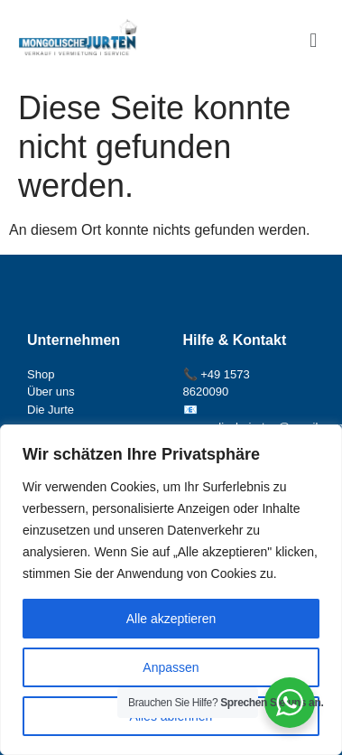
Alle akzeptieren (171, 618)
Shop (40, 374)
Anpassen (171, 667)
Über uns (51, 391)
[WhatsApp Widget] (289, 702)
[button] (313, 40)
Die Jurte (50, 409)
